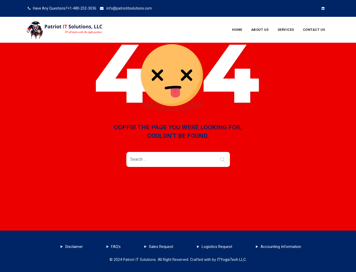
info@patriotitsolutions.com (129, 8)
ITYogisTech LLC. (232, 259)
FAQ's (116, 246)
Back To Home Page (173, 185)
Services (286, 30)
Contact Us (314, 30)
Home (237, 30)
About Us (260, 30)
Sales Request (161, 246)
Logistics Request (217, 246)
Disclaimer (74, 246)
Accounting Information (280, 246)
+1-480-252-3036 (82, 8)
